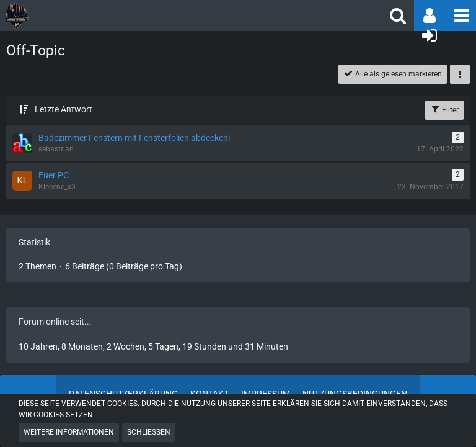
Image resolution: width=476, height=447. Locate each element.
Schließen (148, 432)
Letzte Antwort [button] (63, 109)
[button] (460, 15)
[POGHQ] (116, 15)
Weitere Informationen (69, 432)
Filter (444, 109)
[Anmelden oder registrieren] (429, 35)
